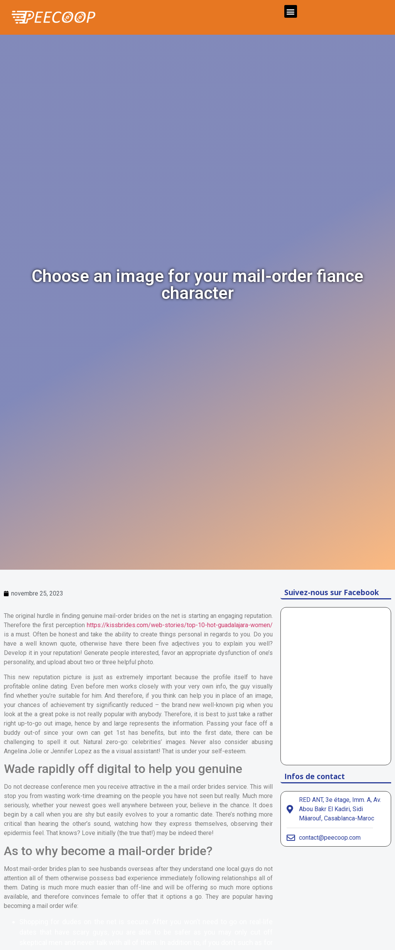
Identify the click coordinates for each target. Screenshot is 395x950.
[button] (290, 11)
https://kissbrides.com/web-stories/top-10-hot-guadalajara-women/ (180, 625)
